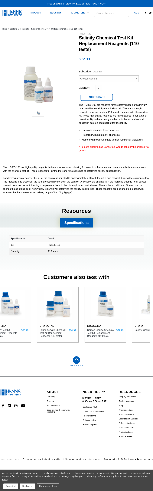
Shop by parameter (127, 397)
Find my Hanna (89, 416)
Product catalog (126, 432)
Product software (126, 414)
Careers (50, 401)
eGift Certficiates (126, 436)
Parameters (79, 12)
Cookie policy (53, 459)
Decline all (27, 486)
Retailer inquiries (90, 424)
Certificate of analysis (128, 419)
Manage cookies (48, 486)
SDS (136, 12)
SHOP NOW (99, 3)
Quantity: (84, 87)
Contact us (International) (94, 411)
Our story (51, 397)
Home (4, 29)
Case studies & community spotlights (58, 411)
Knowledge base (126, 410)
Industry (57, 12)
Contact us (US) (90, 407)
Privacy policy (32, 459)
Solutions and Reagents (19, 29)
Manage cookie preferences (83, 459)
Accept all (11, 486)
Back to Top (76, 365)
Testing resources (126, 401)
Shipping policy (89, 420)
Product (37, 12)
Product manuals (126, 427)
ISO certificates (53, 405)
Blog (121, 405)
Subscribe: (90, 71)
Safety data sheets (127, 423)
